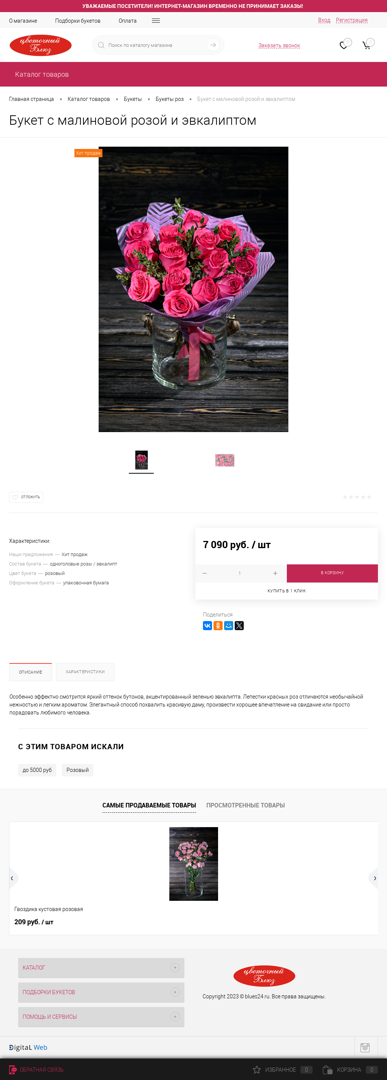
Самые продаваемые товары (149, 805)
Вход (324, 20)
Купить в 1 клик (287, 591)
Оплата (128, 21)
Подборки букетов (78, 21)
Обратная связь (36, 1070)
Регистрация (352, 20)
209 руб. (33, 922)
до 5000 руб (37, 770)
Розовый (78, 770)
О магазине (23, 21)
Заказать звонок (279, 45)
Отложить (30, 497)
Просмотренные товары (245, 805)
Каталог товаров (41, 74)
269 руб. (218, 922)
